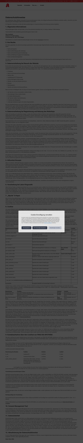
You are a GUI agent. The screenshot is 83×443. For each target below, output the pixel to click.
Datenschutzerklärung (48, 222)
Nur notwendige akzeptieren (40, 227)
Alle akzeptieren (26, 227)
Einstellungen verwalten (55, 227)
